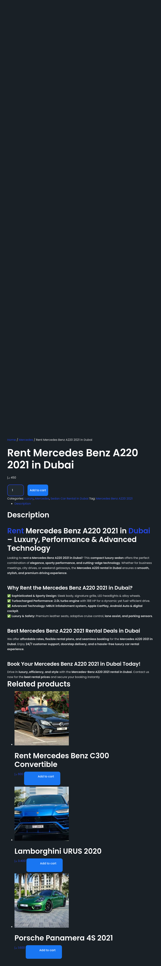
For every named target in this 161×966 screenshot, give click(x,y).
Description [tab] (22, 504)
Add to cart (38, 490)
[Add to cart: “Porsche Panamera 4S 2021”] (44, 952)
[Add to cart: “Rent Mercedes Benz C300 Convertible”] (42, 778)
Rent (15, 531)
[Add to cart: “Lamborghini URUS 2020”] (44, 865)
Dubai (139, 531)
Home (11, 440)
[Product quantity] (15, 490)
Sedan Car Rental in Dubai (69, 498)
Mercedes (26, 440)
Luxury (29, 498)
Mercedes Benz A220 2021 (114, 498)
